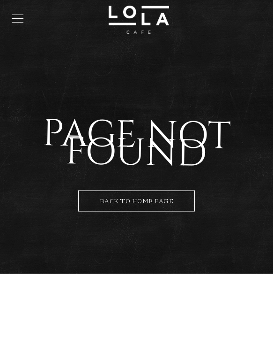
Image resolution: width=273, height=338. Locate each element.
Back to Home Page (137, 201)
